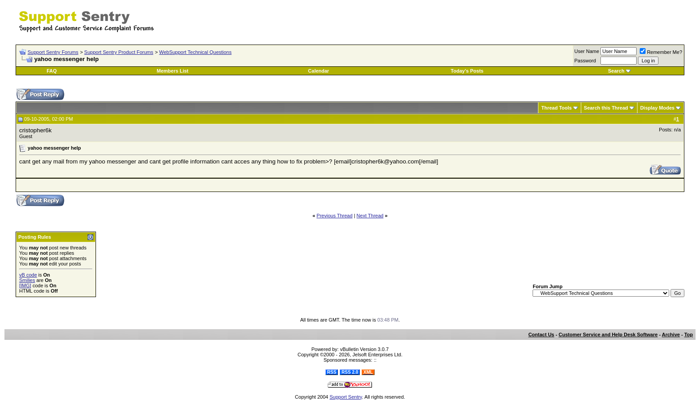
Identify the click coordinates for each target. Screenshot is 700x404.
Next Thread (370, 215)
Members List (172, 70)
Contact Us (541, 334)
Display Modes (657, 107)
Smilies (27, 280)
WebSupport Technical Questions (195, 52)
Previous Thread (335, 215)
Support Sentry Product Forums (119, 52)
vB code (28, 274)
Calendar (318, 70)
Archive (671, 334)
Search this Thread (606, 107)
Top (688, 334)
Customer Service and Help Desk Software (608, 334)
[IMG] (25, 285)
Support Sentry (345, 397)
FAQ (51, 70)
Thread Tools (556, 107)
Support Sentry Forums (53, 52)
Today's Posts (467, 70)
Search (616, 70)
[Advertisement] (579, 17)
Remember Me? (661, 52)
